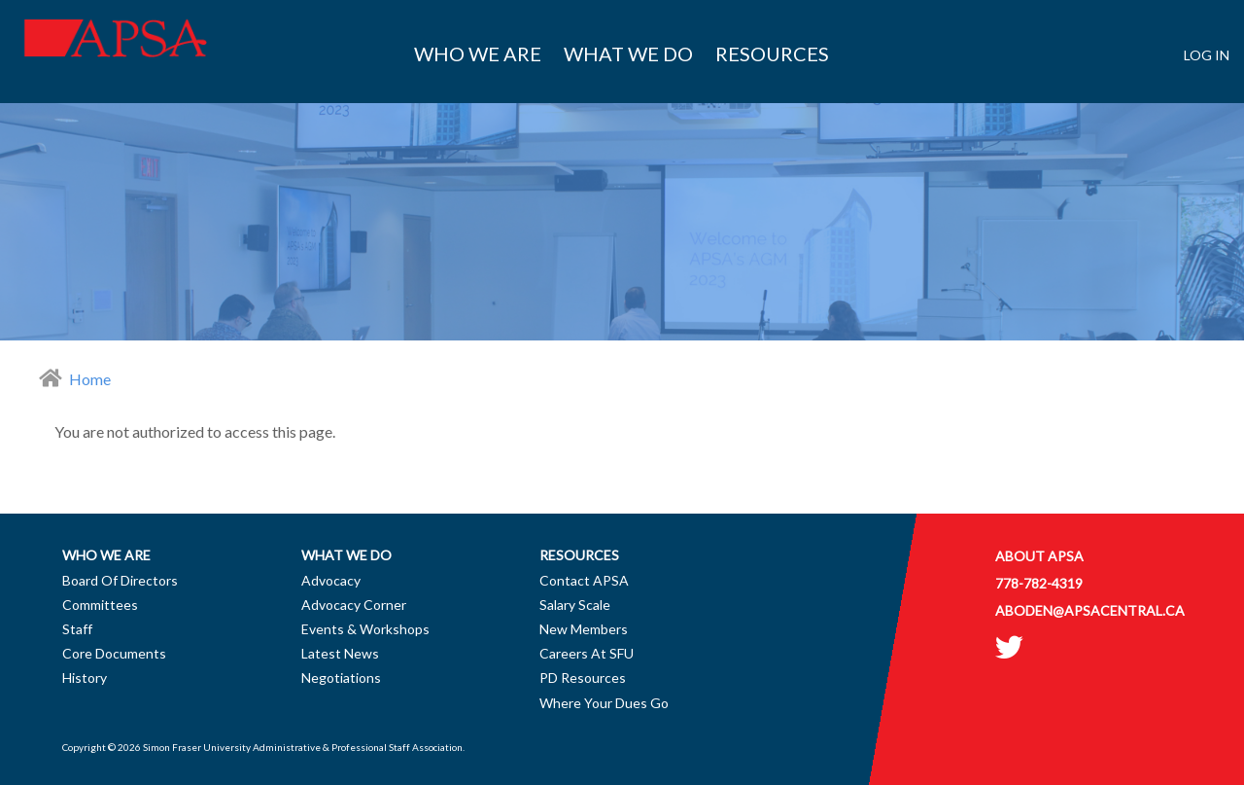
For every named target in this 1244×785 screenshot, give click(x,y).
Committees (100, 604)
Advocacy (331, 580)
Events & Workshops (365, 629)
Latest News (340, 653)
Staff (77, 629)
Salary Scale (574, 604)
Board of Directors (120, 580)
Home (90, 379)
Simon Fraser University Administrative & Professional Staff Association (303, 747)
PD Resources (582, 677)
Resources (772, 53)
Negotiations (341, 677)
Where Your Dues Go (604, 703)
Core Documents (114, 653)
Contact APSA (584, 580)
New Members (583, 629)
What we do (628, 53)
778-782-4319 (1039, 583)
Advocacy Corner (353, 604)
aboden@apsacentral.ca (1090, 610)
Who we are (477, 53)
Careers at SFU (586, 653)
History (84, 677)
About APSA (1039, 556)
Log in (1206, 55)
